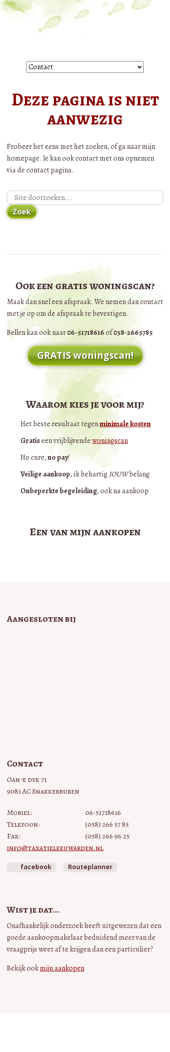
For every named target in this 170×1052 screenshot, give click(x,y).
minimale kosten (125, 424)
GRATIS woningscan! (85, 355)
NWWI (85, 688)
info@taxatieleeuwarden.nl (55, 848)
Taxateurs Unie (85, 716)
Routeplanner (90, 866)
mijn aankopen (62, 968)
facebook (35, 866)
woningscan (110, 441)
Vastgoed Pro (85, 640)
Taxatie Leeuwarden (85, 30)
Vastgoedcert (85, 661)
